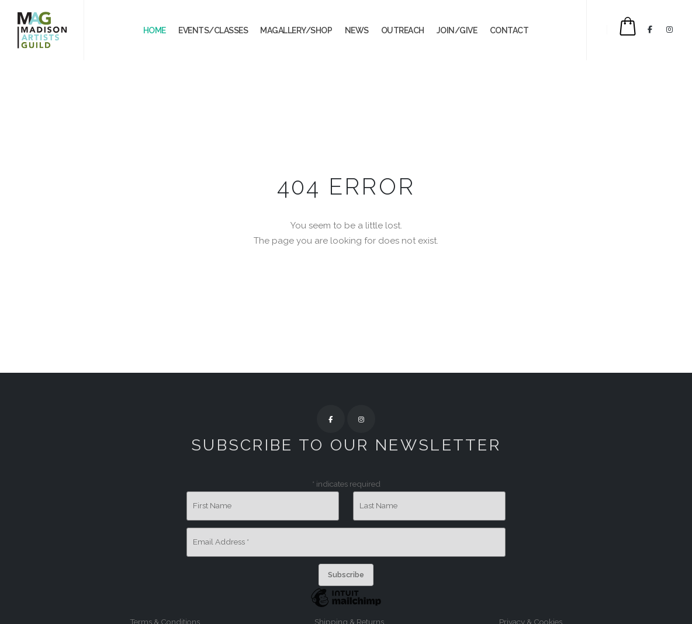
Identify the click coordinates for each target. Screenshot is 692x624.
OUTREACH (402, 30)
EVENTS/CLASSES (213, 30)
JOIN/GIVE (457, 30)
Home (154, 30)
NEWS (357, 30)
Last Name (378, 505)
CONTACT (509, 30)
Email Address (221, 541)
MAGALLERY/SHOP (296, 30)
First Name (212, 505)
